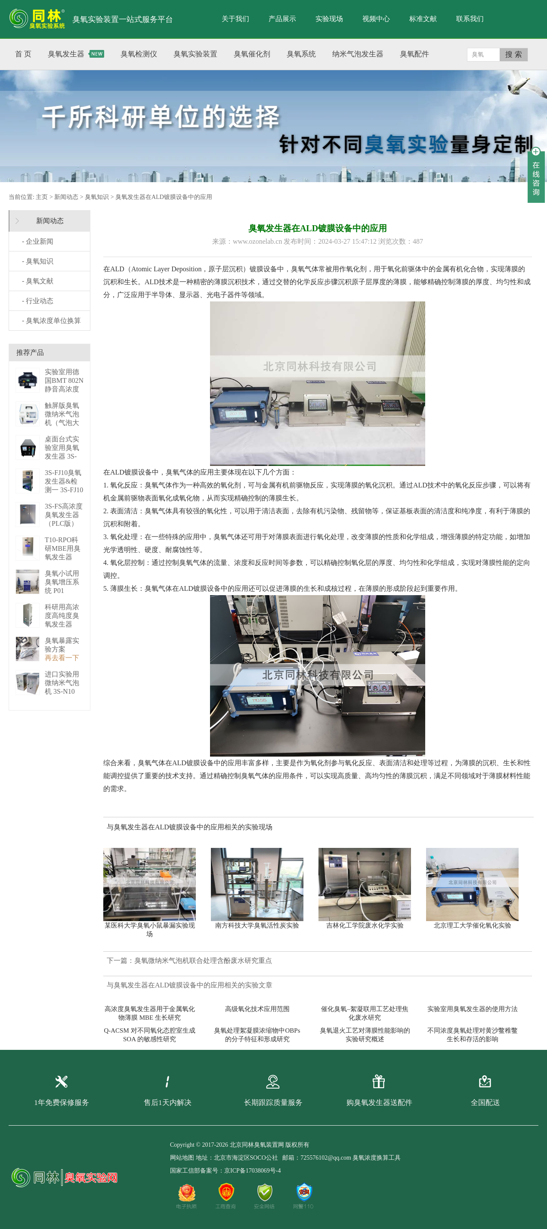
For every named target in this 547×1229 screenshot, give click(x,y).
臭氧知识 (97, 197)
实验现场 (329, 18)
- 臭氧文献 (37, 281)
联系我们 (470, 18)
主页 (42, 197)
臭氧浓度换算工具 (376, 1158)
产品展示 (282, 18)
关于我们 (235, 18)
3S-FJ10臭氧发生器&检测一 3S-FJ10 (64, 481)
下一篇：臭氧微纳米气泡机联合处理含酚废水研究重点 (189, 960)
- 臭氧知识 (37, 261)
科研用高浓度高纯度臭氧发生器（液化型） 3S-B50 (62, 624)
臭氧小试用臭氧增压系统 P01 (62, 582)
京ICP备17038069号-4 (252, 1170)
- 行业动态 (37, 300)
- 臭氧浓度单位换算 (51, 320)
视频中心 (376, 18)
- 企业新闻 (37, 241)
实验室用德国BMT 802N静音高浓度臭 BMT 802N (64, 389)
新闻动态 (66, 197)
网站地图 (182, 1158)
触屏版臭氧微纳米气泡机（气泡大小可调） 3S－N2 (63, 423)
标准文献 (423, 18)
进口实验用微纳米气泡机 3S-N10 (62, 682)
